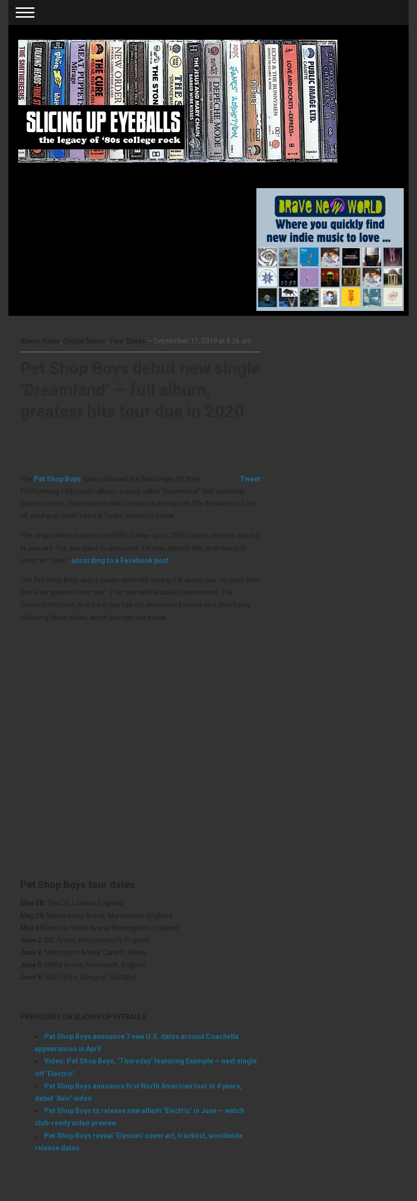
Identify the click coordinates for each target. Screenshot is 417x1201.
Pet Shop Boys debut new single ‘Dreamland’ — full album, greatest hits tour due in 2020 (140, 389)
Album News (40, 341)
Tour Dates (127, 341)
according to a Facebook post (120, 560)
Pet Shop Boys (57, 479)
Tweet (250, 479)
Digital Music (84, 341)
